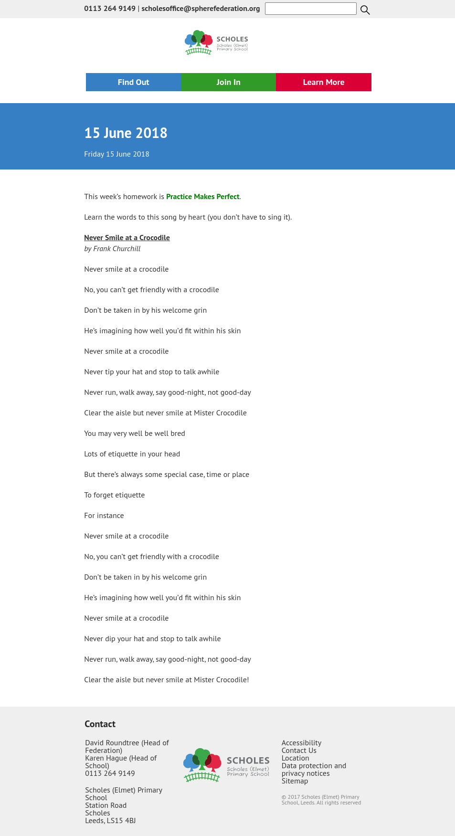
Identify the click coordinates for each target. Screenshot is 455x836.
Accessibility (302, 742)
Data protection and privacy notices (314, 769)
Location (295, 757)
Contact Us (299, 750)
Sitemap (295, 780)
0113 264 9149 (110, 8)
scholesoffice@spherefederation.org (201, 8)
